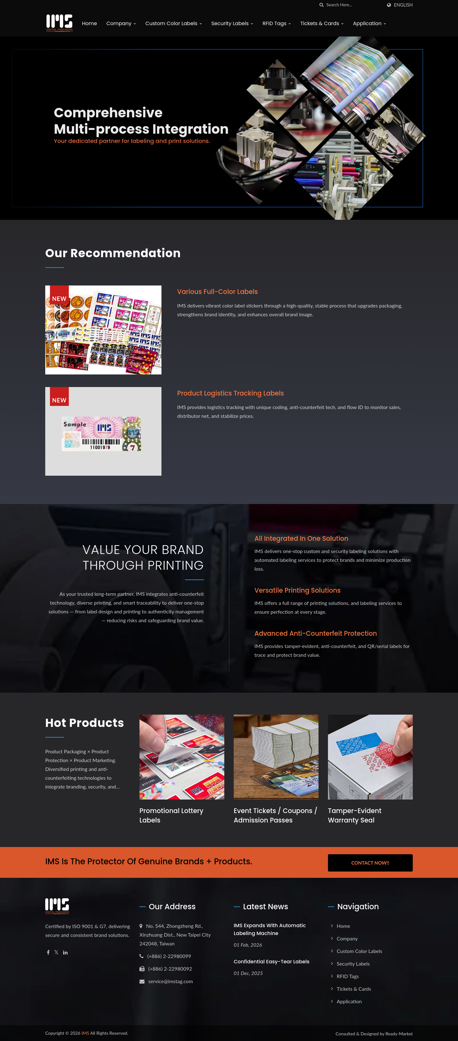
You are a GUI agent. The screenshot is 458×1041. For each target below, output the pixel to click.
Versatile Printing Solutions (298, 590)
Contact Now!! (370, 862)
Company (120, 23)
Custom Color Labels (172, 23)
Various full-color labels (218, 291)
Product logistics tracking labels (232, 392)
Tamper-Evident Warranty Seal (355, 815)
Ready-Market (399, 1032)
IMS (85, 1032)
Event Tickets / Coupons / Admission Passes (274, 815)
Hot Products (75, 730)
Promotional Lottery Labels (171, 815)
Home (88, 23)
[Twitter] (56, 951)
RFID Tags (275, 23)
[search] (321, 5)
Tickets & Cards (320, 23)
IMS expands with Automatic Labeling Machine (270, 928)
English (403, 5)
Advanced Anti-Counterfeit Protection (317, 632)
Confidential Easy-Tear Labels (271, 960)
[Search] (354, 5)
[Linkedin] (65, 951)
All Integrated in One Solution (302, 538)
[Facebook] (48, 951)
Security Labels (231, 23)
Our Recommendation (119, 253)
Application (368, 23)
